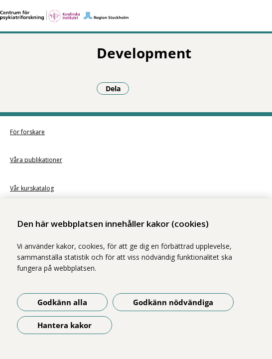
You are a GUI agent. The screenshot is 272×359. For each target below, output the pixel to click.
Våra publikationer (36, 160)
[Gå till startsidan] (136, 15)
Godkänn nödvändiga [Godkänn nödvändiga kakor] (173, 302)
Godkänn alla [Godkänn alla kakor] (62, 302)
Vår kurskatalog (32, 188)
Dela (31, 88)
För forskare (27, 132)
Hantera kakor (64, 325)
